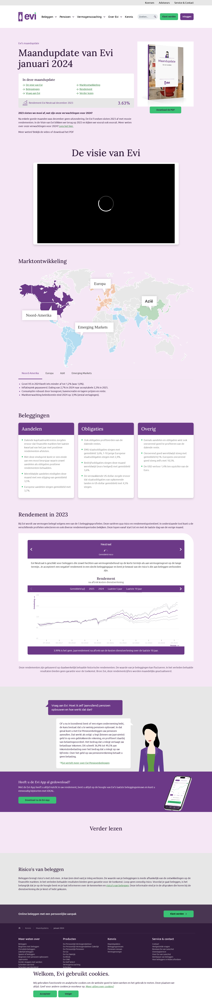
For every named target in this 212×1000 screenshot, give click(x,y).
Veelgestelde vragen (161, 946)
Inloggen (187, 16)
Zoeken (155, 16)
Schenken (67, 967)
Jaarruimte (23, 959)
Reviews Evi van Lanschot (163, 949)
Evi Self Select (69, 962)
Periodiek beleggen (26, 949)
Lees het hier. (66, 126)
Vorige (31, 549)
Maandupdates (114, 944)
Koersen (149, 2)
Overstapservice (159, 952)
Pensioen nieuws (115, 949)
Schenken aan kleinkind (28, 967)
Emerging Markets (82, 373)
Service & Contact (184, 2)
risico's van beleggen (117, 885)
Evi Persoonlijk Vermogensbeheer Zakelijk (81, 946)
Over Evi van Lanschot (161, 954)
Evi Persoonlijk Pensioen (73, 949)
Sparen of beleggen (26, 954)
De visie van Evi (34, 85)
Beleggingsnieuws (115, 946)
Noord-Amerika (30, 373)
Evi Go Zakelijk (69, 954)
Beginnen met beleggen (28, 946)
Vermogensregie (115, 952)
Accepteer (45, 993)
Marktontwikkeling (90, 85)
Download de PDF (165, 109)
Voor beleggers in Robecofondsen (166, 959)
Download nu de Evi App (37, 800)
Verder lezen (86, 93)
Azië (62, 373)
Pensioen (65, 16)
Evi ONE (66, 959)
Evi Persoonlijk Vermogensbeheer (77, 944)
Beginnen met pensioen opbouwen (33, 957)
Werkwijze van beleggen (162, 957)
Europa (49, 373)
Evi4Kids (66, 957)
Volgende (181, 549)
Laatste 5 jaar (115, 588)
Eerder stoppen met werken (30, 962)
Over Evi (113, 16)
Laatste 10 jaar (134, 588)
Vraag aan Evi (33, 93)
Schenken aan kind (26, 965)
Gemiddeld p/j (77, 588)
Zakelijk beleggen (26, 952)
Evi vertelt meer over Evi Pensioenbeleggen (85, 763)
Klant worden (169, 16)
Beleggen (47, 16)
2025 (91, 588)
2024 (101, 588)
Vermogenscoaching (89, 16)
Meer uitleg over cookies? (100, 986)
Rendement (86, 89)
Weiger (68, 993)
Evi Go (65, 952)
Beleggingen (33, 89)
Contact (155, 944)
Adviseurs (164, 2)
